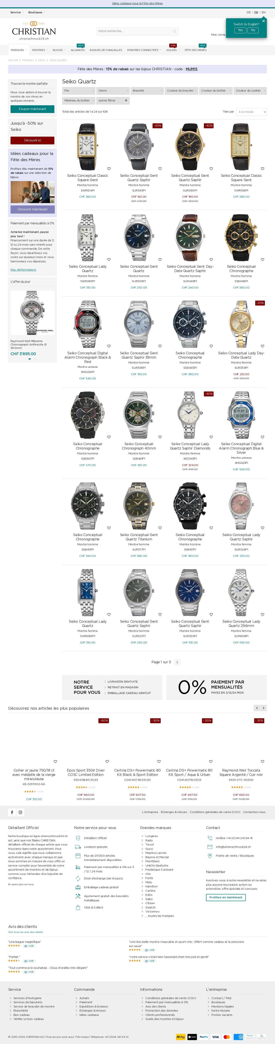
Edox (148, 895)
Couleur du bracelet (182, 90)
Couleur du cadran (251, 90)
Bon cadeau (22, 1015)
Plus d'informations (23, 270)
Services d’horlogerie (27, 998)
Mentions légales (222, 1006)
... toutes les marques (159, 916)
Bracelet (148, 90)
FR (256, 12)
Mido (148, 882)
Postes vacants (221, 1015)
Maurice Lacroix (155, 853)
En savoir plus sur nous (21, 884)
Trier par (228, 111)
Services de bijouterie (28, 1002)
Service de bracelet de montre (34, 1006)
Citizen (150, 903)
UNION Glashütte (156, 865)
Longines (151, 836)
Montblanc (152, 861)
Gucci (149, 849)
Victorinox (152, 911)
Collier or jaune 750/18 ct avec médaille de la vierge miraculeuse (33, 775)
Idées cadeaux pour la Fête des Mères (137, 3)
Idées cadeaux (89, 1015)
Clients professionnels (160, 1015)
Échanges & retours (174, 812)
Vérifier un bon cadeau (29, 1019)
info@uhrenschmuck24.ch (233, 847)
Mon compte (220, 35)
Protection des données (161, 1010)
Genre (114, 90)
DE (249, 12)
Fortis (149, 878)
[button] (29, 359)
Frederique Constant (159, 869)
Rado (149, 840)
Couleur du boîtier (217, 90)
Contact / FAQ (221, 998)
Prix (79, 90)
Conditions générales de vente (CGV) (215, 812)
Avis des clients (155, 1006)
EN (263, 12)
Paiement (85, 1002)
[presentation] (257, 708)
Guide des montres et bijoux (164, 1019)
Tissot (149, 844)
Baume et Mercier (157, 857)
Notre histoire (220, 1010)
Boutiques (218, 1002)
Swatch (150, 907)
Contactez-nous (254, 812)
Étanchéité (21, 1010)
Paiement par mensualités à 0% (166, 1002)
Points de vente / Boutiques (235, 855)
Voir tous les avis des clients (25, 932)
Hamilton (151, 886)
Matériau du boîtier (79, 100)
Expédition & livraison (93, 1006)
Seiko (149, 899)
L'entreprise (150, 812)
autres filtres (107, 100)
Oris (148, 874)
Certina (150, 891)
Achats (84, 998)
